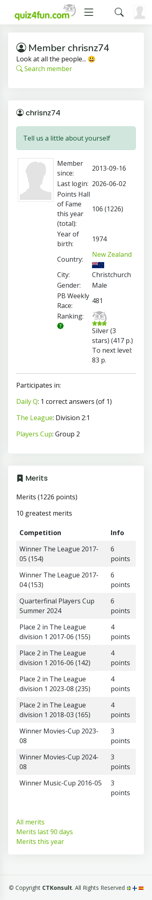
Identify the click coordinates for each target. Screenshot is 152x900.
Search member (44, 68)
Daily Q (27, 401)
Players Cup (34, 433)
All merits (30, 822)
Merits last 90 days (44, 831)
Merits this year (40, 841)
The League (34, 417)
